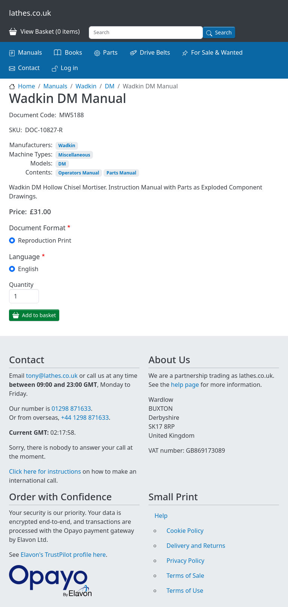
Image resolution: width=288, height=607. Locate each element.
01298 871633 (71, 408)
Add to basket (39, 315)
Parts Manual (121, 173)
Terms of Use (184, 590)
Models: (41, 163)
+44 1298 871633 (85, 417)
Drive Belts (155, 52)
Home (26, 86)
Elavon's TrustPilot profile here (63, 554)
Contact (29, 68)
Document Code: (32, 115)
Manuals (30, 52)
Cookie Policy (185, 530)
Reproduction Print (44, 240)
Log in (69, 68)
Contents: (39, 172)
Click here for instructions (45, 471)
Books (73, 52)
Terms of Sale (185, 575)
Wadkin (85, 86)
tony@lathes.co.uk (52, 375)
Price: (18, 211)
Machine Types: (30, 154)
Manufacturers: (30, 145)
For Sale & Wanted (217, 52)
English (28, 269)
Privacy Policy (185, 560)
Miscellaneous (74, 155)
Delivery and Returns (195, 545)
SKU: (15, 130)
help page (185, 384)
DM (109, 86)
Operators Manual (78, 173)
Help (161, 516)
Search (223, 32)
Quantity (21, 284)
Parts (110, 52)
